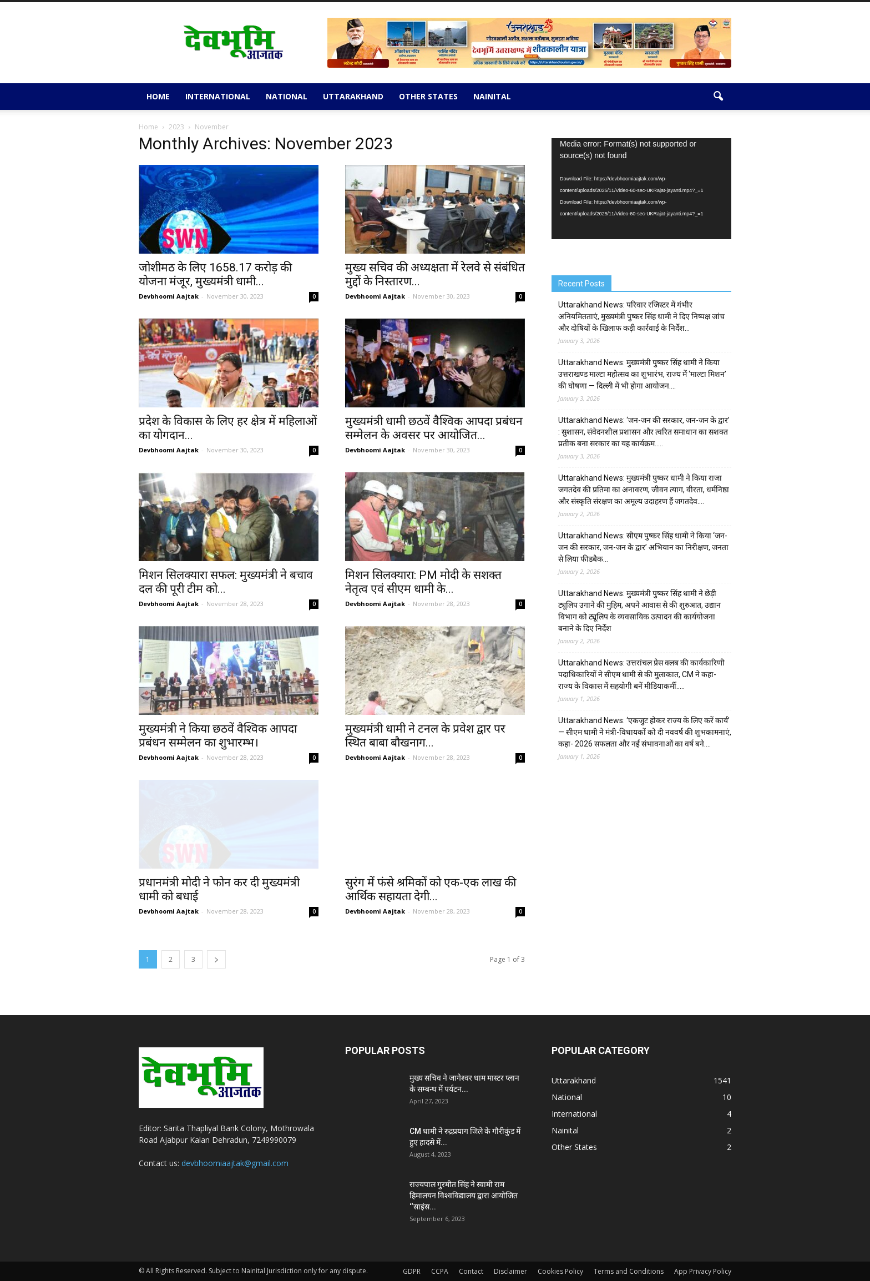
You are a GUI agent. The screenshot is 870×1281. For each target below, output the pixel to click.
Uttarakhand (353, 96)
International (217, 96)
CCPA (439, 1271)
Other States (428, 96)
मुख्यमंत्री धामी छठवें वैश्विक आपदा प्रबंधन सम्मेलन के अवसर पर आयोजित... (434, 428)
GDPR (412, 1271)
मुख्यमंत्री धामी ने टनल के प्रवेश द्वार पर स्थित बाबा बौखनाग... (425, 735)
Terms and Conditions (629, 1271)
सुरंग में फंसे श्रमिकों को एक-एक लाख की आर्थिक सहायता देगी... (430, 889)
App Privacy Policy (702, 1271)
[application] (641, 189)
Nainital (492, 96)
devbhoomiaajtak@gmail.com (235, 1163)
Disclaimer (510, 1271)
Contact (471, 1271)
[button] (718, 96)
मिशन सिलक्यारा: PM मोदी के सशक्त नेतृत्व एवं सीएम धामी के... (423, 582)
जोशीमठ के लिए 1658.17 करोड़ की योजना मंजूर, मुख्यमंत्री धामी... (215, 274)
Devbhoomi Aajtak (169, 296)
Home (158, 96)
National (286, 96)
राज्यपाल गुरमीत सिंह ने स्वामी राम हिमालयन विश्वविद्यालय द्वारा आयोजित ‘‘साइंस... (463, 1195)
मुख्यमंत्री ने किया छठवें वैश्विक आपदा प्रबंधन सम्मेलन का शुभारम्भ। (218, 735)
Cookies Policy (560, 1271)
